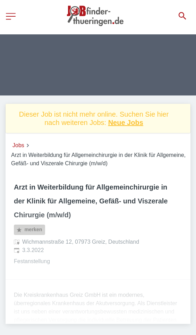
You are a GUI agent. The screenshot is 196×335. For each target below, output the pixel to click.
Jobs (18, 145)
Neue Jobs (125, 122)
